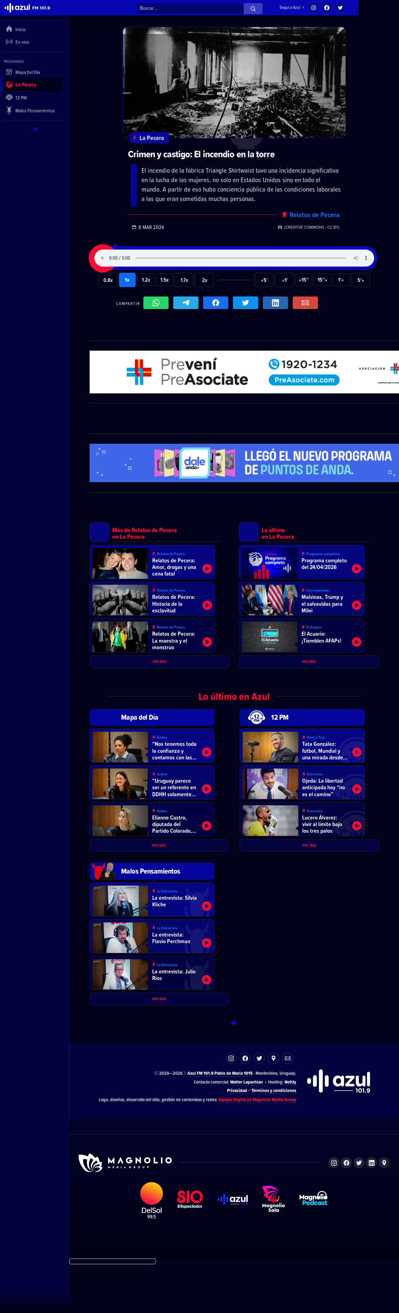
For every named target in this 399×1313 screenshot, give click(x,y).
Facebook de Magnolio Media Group (346, 1210)
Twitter (259, 1106)
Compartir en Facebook (217, 305)
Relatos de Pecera (315, 216)
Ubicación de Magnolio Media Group (384, 1210)
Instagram (230, 1106)
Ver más (159, 676)
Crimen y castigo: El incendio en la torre (209, 154)
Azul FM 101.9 (200, 1121)
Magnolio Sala (273, 1248)
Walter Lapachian (246, 1129)
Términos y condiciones (274, 1138)
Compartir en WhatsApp (157, 305)
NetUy (290, 1129)
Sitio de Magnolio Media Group (126, 1210)
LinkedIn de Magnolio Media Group (371, 1210)
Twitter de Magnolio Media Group (358, 1210)
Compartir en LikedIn (277, 305)
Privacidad (237, 1138)
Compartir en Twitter (247, 305)
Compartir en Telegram (187, 305)
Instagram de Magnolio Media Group (333, 1210)
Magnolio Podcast (313, 1248)
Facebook (245, 1106)
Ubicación (273, 1106)
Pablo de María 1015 (233, 1121)
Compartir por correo (307, 305)
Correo (287, 1106)
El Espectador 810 (190, 1248)
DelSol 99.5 (151, 1248)
